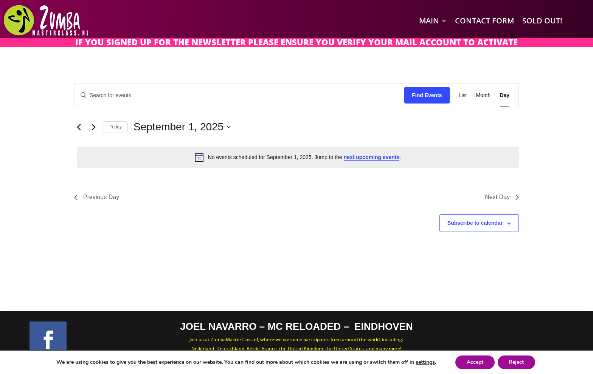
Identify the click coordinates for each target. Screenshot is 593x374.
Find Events (427, 95)
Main (429, 20)
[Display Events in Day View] (504, 95)
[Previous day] (78, 126)
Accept (475, 362)
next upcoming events (372, 157)
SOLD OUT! (542, 20)
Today (116, 127)
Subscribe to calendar (475, 223)
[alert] (298, 157)
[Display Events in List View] (463, 95)
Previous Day (96, 197)
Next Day (502, 197)
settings (425, 362)
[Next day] (93, 126)
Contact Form (484, 20)
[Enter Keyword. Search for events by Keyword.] (239, 95)
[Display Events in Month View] (483, 95)
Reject (516, 362)
